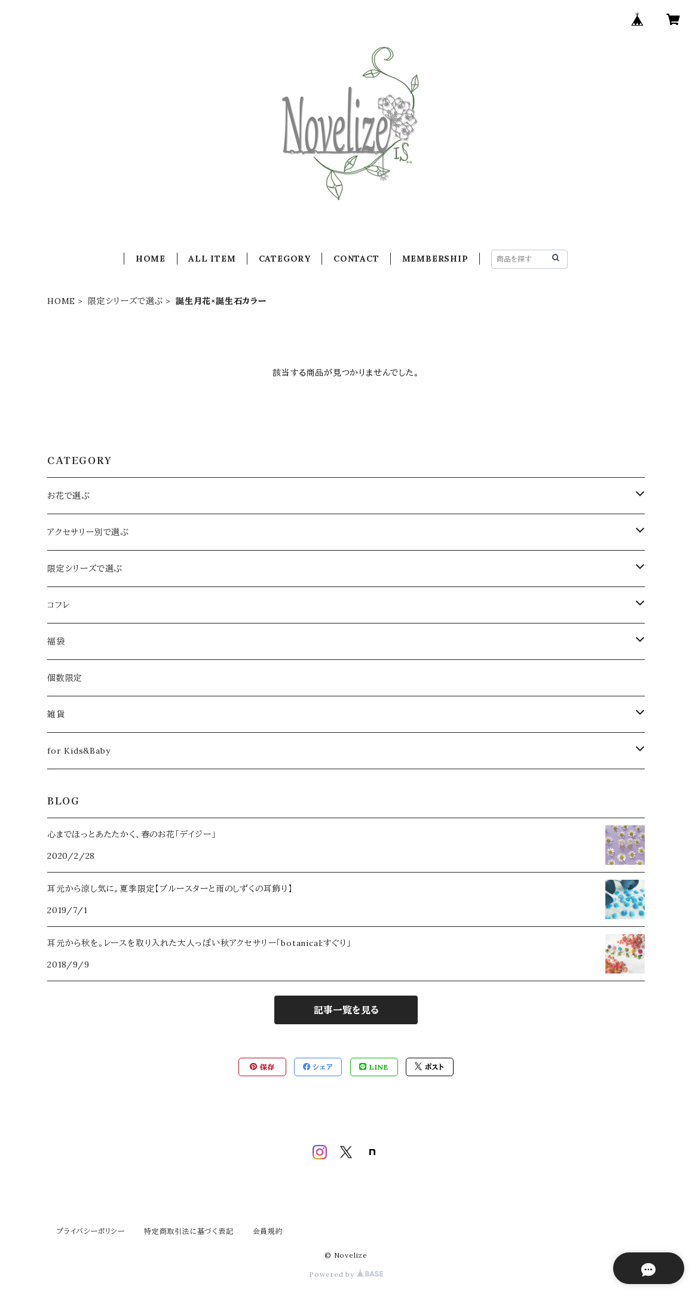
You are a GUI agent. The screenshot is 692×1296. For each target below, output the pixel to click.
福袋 (56, 641)
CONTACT (356, 258)
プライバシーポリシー (91, 1231)
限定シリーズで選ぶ (125, 301)
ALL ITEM (211, 258)
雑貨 (56, 714)
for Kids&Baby (78, 750)
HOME (151, 258)
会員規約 (268, 1231)
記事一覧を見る (346, 1010)
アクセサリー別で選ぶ (88, 532)
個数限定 (64, 677)
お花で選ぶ (68, 495)
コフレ (58, 605)
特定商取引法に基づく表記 (189, 1231)
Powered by (346, 1274)
